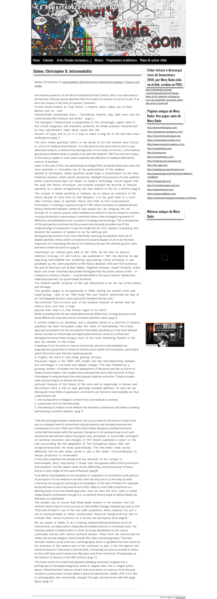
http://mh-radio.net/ (157, 165)
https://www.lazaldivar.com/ (161, 193)
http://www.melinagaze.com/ (162, 127)
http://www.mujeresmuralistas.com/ (166, 144)
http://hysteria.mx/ (156, 152)
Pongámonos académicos (121, 60)
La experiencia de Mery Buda (80, 6)
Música (99, 60)
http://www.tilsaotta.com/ (160, 189)
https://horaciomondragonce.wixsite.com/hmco (172, 197)
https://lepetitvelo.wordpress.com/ (165, 131)
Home (36, 60)
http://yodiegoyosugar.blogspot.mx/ (165, 169)
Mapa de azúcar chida (153, 60)
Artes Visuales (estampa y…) (74, 60)
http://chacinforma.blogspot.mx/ (164, 135)
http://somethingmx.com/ (160, 156)
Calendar (48, 60)
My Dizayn (180, 597)
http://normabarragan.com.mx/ (163, 185)
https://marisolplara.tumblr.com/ (164, 140)
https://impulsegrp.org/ (159, 181)
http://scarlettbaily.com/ (159, 148)
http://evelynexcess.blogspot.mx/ (164, 161)
